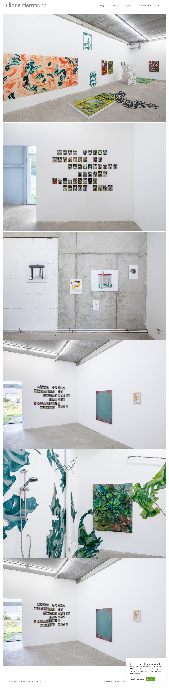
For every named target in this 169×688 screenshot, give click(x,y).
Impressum (120, 681)
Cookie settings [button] (137, 679)
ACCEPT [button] (150, 679)
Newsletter (107, 681)
